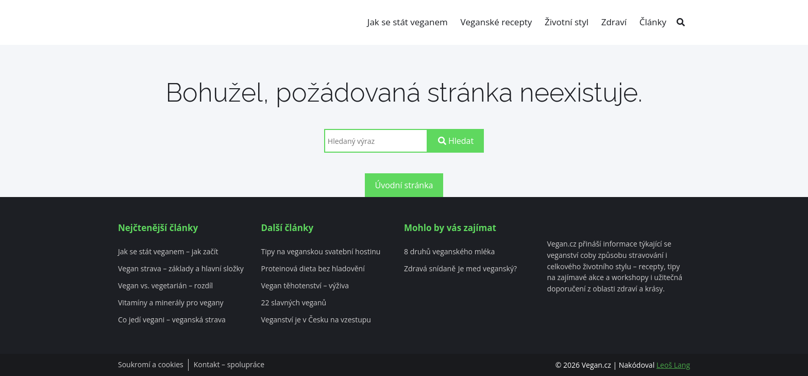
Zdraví (614, 22)
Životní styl (566, 22)
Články (652, 22)
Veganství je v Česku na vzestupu (316, 320)
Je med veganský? (487, 269)
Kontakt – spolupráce (229, 365)
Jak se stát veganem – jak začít (168, 252)
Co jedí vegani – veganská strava (172, 320)
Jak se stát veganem (407, 22)
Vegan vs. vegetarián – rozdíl (165, 286)
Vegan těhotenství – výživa (305, 286)
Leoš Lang (673, 365)
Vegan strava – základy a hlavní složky (181, 269)
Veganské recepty (496, 22)
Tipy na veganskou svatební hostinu (321, 252)
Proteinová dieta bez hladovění (313, 269)
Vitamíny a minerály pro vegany (171, 303)
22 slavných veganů (294, 303)
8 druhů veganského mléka (449, 252)
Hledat (456, 140)
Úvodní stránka (404, 185)
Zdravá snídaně (430, 269)
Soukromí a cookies (150, 365)
